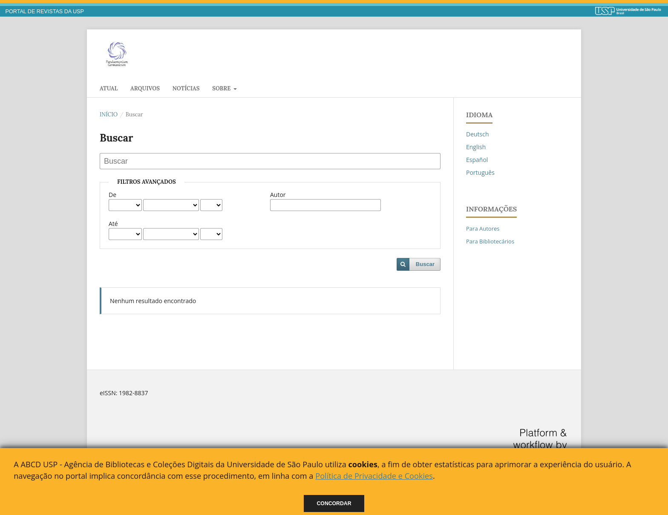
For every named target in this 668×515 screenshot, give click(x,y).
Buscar (425, 264)
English (476, 147)
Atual (109, 88)
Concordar (334, 503)
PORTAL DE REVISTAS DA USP (45, 11)
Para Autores (483, 228)
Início (109, 114)
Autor (278, 195)
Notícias (186, 88)
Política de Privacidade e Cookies (374, 476)
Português (480, 172)
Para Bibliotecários (490, 241)
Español (477, 160)
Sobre (222, 88)
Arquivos (145, 88)
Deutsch (477, 134)
